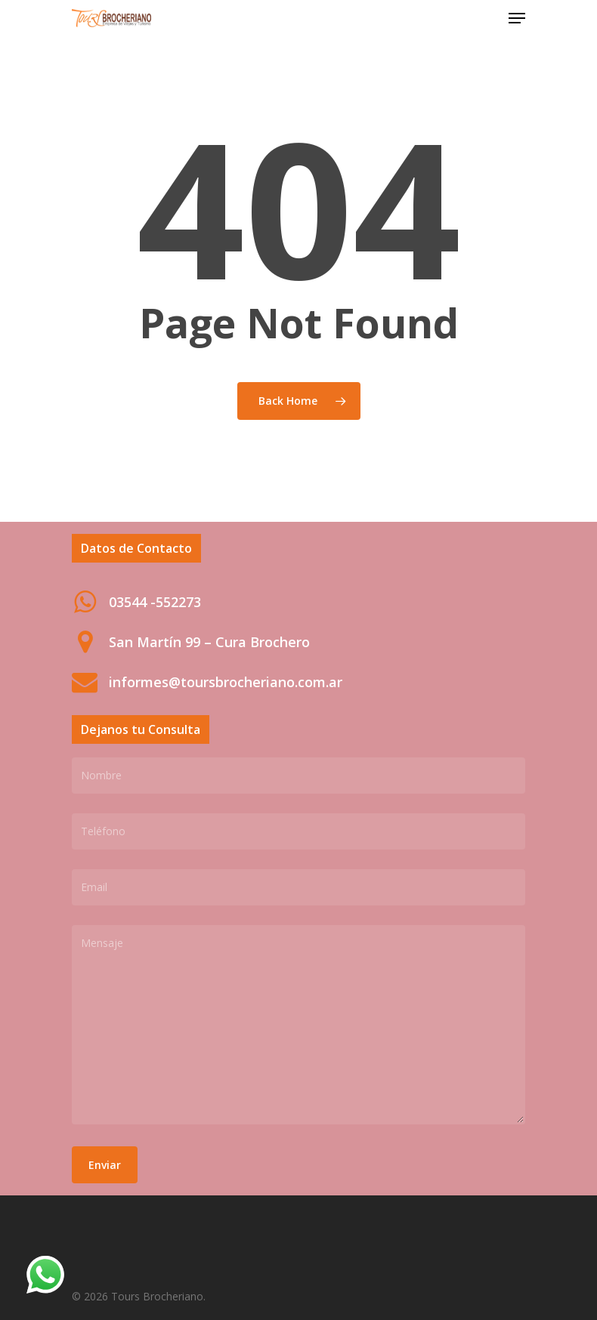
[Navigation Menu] (517, 18)
